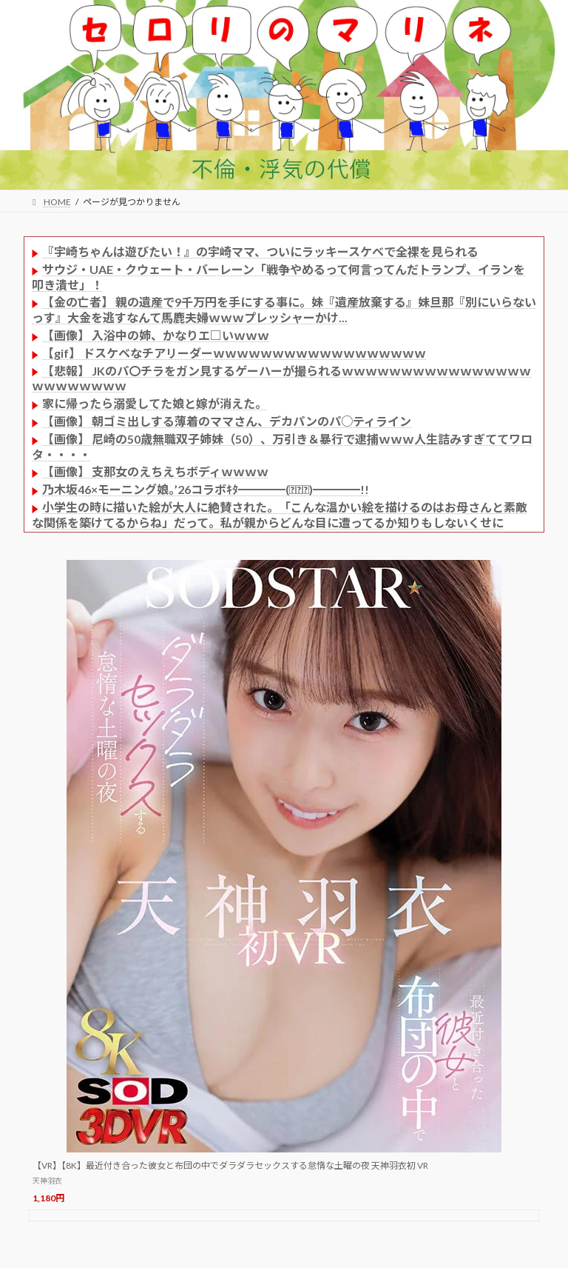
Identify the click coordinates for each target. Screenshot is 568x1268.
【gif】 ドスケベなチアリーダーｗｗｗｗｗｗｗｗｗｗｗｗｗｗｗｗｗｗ (234, 353)
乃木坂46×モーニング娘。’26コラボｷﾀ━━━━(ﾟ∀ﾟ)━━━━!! (205, 489)
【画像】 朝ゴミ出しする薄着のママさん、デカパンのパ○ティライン (226, 421)
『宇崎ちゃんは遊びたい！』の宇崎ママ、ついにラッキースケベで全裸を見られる (260, 251)
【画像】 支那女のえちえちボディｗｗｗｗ (155, 471)
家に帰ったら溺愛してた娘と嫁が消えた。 (154, 403)
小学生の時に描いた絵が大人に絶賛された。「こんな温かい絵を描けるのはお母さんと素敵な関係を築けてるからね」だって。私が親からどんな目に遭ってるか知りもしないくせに (279, 515)
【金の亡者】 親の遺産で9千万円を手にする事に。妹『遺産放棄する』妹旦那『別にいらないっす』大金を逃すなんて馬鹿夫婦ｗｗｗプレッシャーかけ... (284, 309)
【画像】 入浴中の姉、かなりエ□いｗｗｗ (155, 335)
